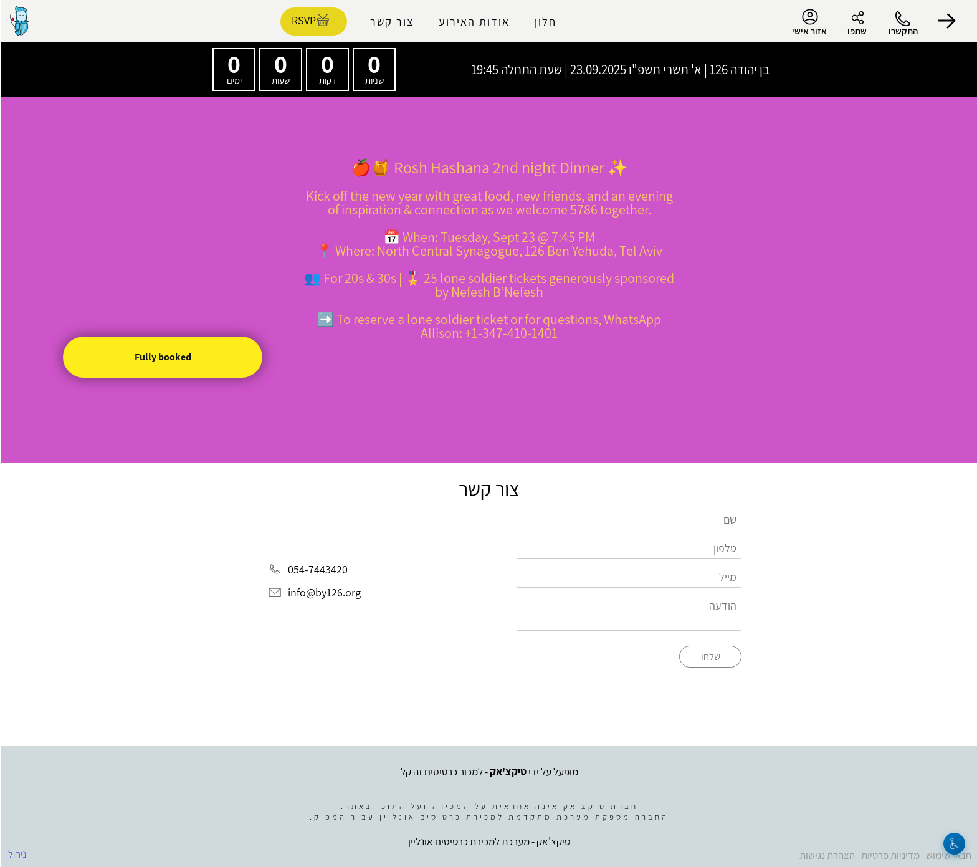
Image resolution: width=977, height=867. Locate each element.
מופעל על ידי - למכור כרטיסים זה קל (489, 771)
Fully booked (162, 356)
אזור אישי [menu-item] (808, 22)
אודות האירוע (473, 21)
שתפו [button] (856, 31)
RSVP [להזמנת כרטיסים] (303, 20)
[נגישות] (954, 844)
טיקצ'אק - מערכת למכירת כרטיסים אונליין (488, 841)
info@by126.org (323, 593)
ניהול (16, 854)
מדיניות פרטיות (889, 855)
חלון (545, 21)
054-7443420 (317, 569)
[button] (946, 21)
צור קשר (391, 21)
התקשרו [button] (902, 31)
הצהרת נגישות (826, 855)
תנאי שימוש (948, 855)
